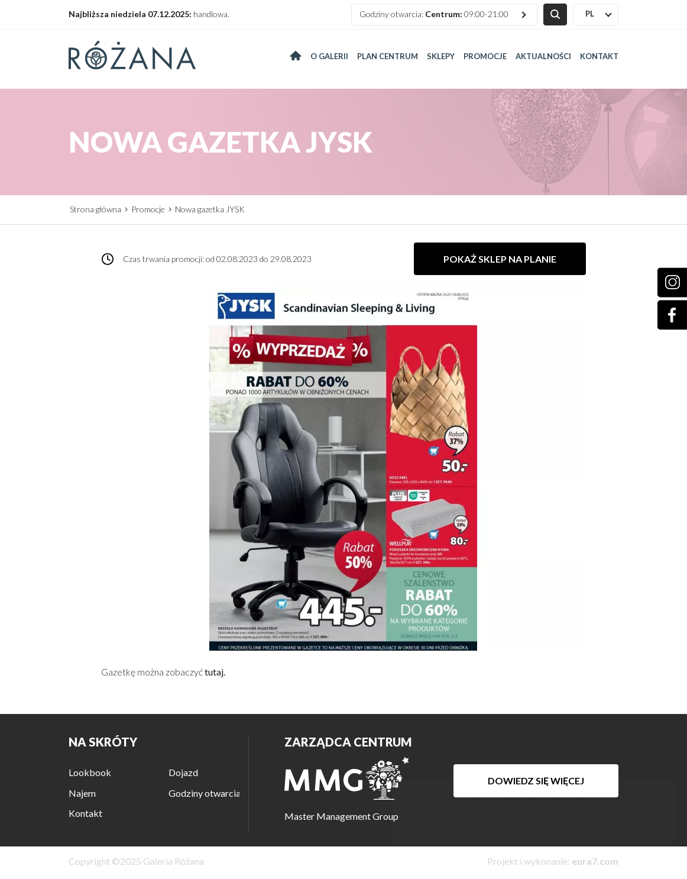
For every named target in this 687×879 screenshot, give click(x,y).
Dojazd (183, 772)
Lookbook (90, 772)
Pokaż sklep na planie (499, 258)
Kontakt (599, 56)
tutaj (214, 671)
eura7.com (595, 861)
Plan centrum (387, 56)
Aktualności (543, 56)
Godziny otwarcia (204, 793)
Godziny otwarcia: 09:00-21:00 (433, 14)
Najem (82, 793)
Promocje (485, 56)
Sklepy (441, 56)
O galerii (329, 56)
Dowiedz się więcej (536, 780)
